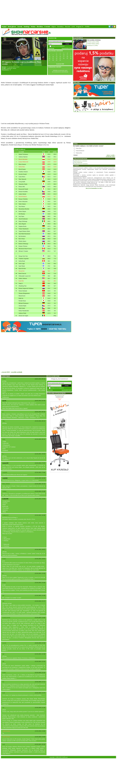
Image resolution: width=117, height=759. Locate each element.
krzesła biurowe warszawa (81, 163)
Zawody (19, 26)
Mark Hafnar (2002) (94, 43)
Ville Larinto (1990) (94, 42)
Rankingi (26, 26)
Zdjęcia (53, 26)
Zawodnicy (60, 26)
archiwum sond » (110, 156)
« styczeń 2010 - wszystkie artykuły (11, 372)
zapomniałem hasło (67, 48)
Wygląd (4, 26)
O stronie (47, 26)
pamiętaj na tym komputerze (58, 46)
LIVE (73, 26)
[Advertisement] (58, 12)
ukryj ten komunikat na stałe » (94, 188)
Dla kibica (40, 26)
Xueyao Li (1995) (93, 45)
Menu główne (12, 26)
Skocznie (67, 26)
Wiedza (33, 26)
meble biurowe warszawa (80, 160)
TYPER (87, 26)
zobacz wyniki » (111, 155)
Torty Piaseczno (78, 162)
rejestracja (51, 48)
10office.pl (65, 757)
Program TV (79, 26)
